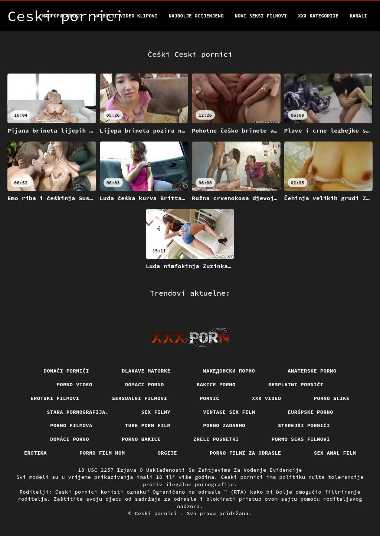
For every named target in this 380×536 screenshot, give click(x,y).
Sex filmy (156, 412)
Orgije (167, 452)
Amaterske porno (312, 370)
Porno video (74, 384)
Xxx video (266, 398)
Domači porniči (66, 370)
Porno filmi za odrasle (245, 452)
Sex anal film (335, 452)
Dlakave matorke (146, 370)
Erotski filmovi (54, 398)
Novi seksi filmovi (261, 16)
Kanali (358, 16)
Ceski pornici (157, 513)
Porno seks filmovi (301, 439)
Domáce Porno (69, 439)
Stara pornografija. (77, 412)
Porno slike (332, 398)
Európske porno (310, 412)
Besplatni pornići (296, 384)
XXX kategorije (318, 16)
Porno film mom (102, 452)
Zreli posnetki (216, 439)
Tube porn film (148, 425)
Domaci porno (144, 384)
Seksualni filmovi (139, 398)
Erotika (35, 452)
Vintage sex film (229, 412)
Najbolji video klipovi (126, 16)
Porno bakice (141, 439)
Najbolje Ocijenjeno (195, 16)
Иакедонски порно (229, 370)
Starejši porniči (304, 425)
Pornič (209, 398)
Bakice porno (216, 384)
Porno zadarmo (224, 425)
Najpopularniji (62, 16)
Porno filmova (71, 425)
